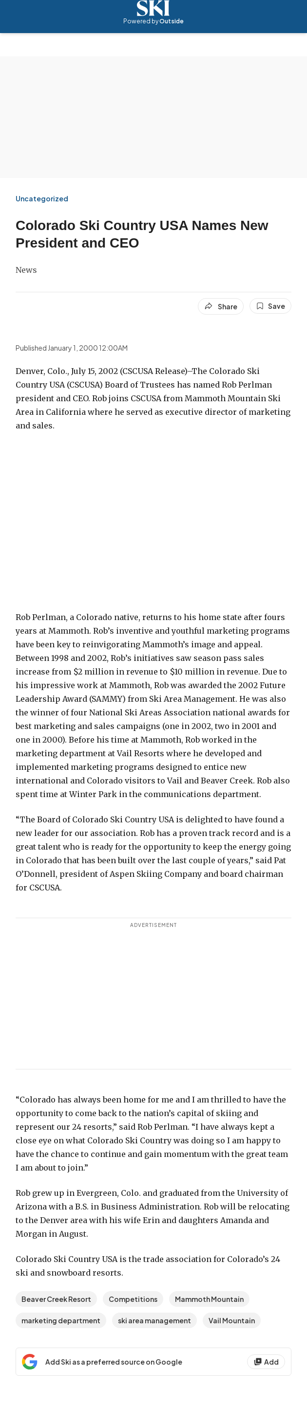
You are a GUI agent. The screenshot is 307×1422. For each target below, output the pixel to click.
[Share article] (221, 306)
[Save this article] (270, 306)
